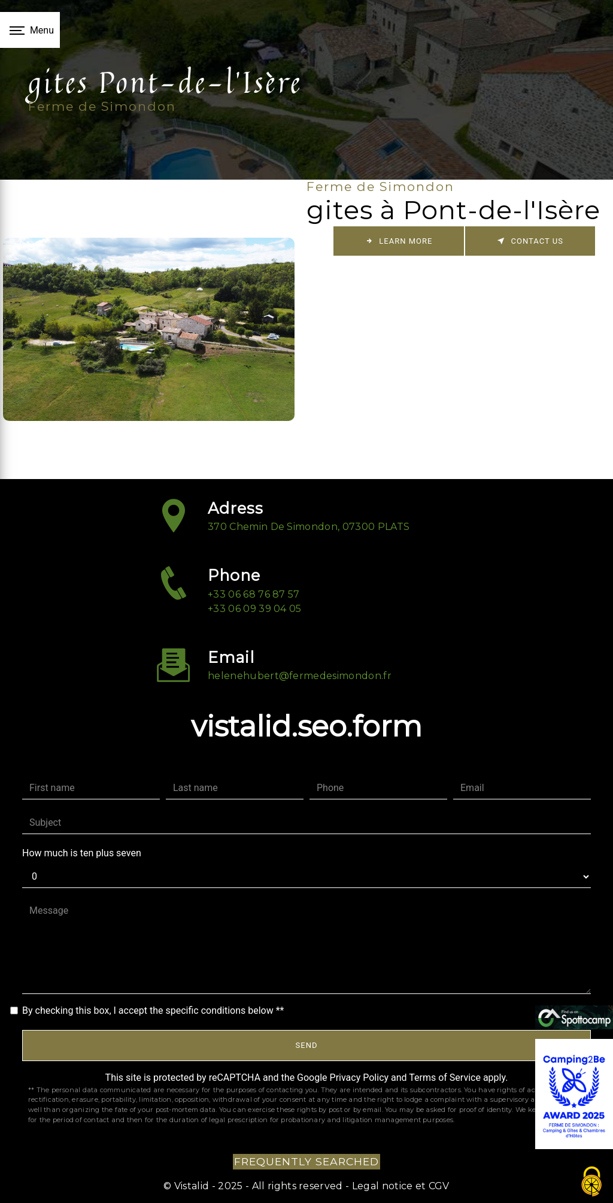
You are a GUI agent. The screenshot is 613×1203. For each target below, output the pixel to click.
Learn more (398, 241)
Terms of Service (445, 1077)
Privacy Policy (359, 1077)
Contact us (530, 241)
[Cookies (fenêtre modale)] (592, 1182)
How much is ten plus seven (81, 853)
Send (307, 1045)
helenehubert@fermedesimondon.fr (300, 658)
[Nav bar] (30, 30)
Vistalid (192, 1186)
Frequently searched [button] (306, 1161)
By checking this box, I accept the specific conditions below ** (153, 1010)
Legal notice (380, 1186)
